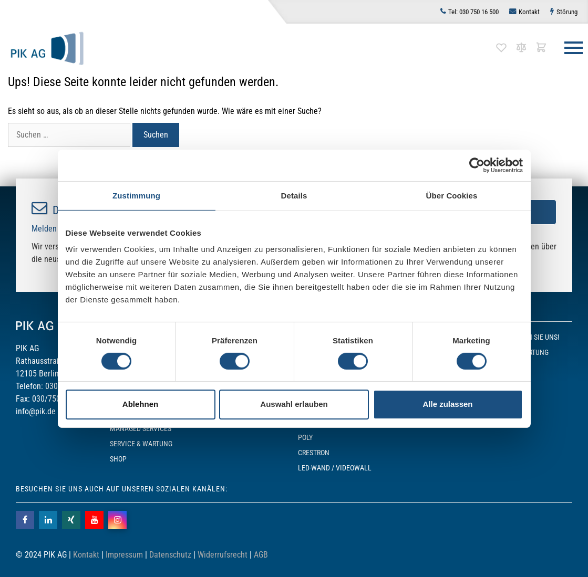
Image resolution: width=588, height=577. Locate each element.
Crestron (313, 452)
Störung (566, 12)
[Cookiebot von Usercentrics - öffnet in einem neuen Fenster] (477, 165)
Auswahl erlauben (293, 404)
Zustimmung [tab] (136, 195)
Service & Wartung (141, 443)
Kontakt (529, 12)
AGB (261, 555)
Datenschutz (170, 555)
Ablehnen (140, 404)
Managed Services (140, 428)
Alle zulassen (447, 404)
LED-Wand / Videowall (335, 468)
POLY (305, 437)
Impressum (124, 555)
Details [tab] (294, 195)
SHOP (118, 459)
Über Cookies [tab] (452, 195)
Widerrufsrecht (222, 555)
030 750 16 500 (473, 12)
